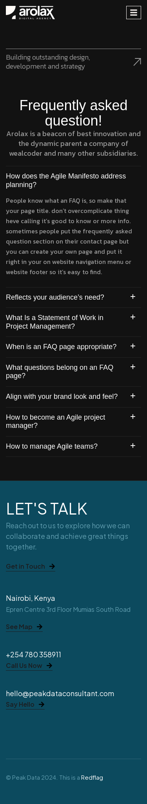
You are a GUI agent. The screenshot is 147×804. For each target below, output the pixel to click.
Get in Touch (30, 566)
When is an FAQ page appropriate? (61, 347)
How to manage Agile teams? (52, 446)
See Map (24, 627)
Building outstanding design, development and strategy (73, 61)
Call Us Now (29, 665)
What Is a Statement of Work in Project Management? (54, 322)
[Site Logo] (30, 12)
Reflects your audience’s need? (55, 297)
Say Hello (25, 704)
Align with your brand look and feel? (62, 396)
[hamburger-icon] (133, 12)
